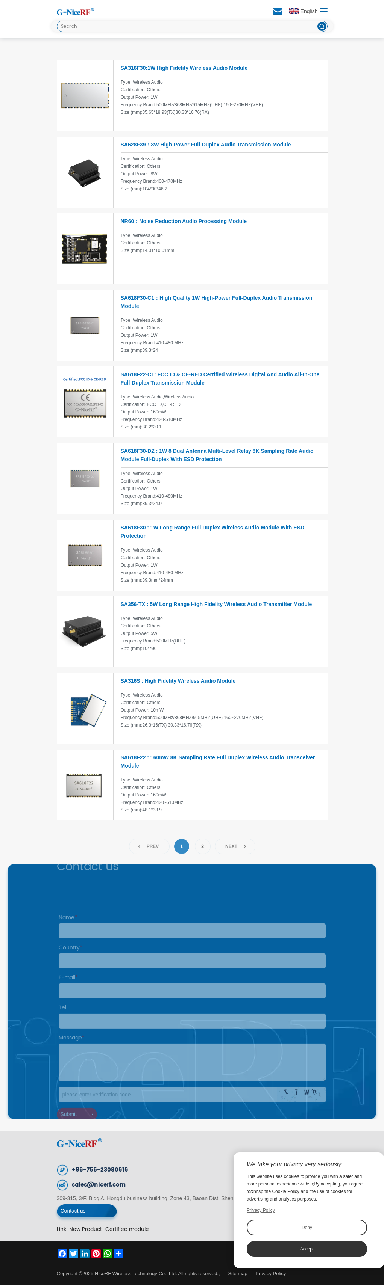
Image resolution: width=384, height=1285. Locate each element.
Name (68, 927)
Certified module (127, 1229)
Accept (307, 1249)
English (303, 11)
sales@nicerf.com (99, 1185)
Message (72, 1047)
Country (70, 957)
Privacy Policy (270, 1273)
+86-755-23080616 (100, 1170)
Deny (307, 1227)
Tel (62, 1017)
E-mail (68, 987)
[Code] (192, 1104)
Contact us (73, 1211)
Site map (237, 1273)
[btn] (321, 26)
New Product (85, 1229)
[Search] (192, 26)
